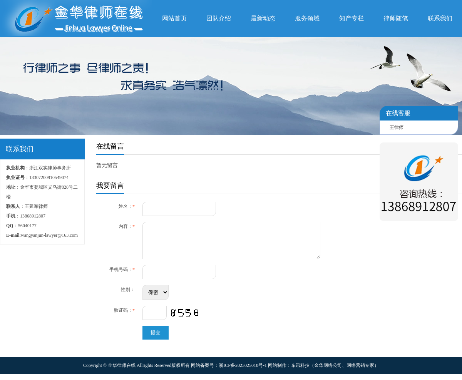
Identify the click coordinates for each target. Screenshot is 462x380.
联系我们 (440, 18)
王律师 (396, 127)
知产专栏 (351, 18)
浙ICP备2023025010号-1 (243, 371)
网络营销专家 (360, 371)
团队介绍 (218, 18)
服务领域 (307, 18)
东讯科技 (300, 371)
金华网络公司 (328, 371)
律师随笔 (395, 18)
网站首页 (174, 18)
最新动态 (263, 18)
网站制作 (277, 371)
